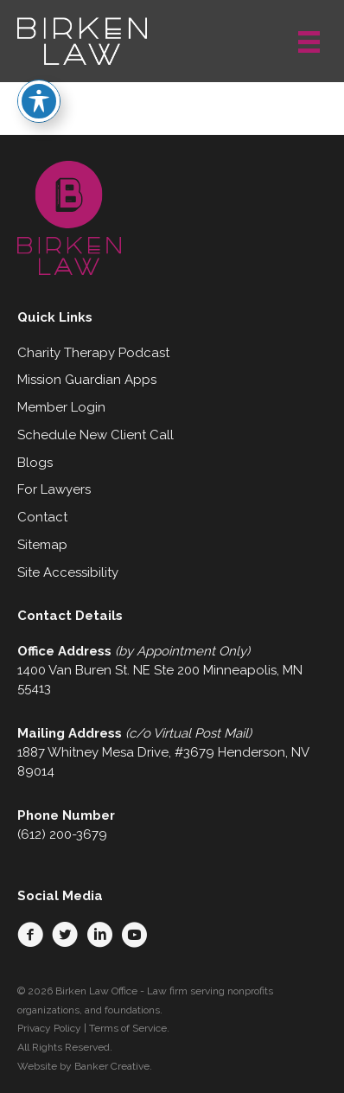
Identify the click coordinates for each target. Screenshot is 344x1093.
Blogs (35, 462)
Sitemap (42, 545)
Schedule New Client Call (95, 435)
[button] (30, 935)
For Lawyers (54, 489)
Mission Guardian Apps (86, 379)
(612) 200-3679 (62, 834)
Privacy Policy (49, 1028)
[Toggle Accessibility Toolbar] (39, 74)
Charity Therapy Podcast (93, 353)
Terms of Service (128, 1028)
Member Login (61, 407)
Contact (42, 517)
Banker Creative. (113, 1066)
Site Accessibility (67, 572)
